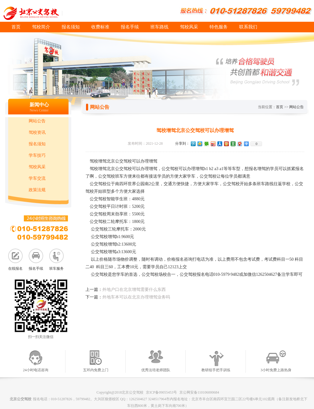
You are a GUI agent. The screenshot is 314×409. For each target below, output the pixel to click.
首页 (16, 26)
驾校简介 (41, 26)
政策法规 (37, 190)
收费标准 (100, 26)
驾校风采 (189, 26)
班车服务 (56, 268)
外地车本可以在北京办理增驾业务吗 (136, 297)
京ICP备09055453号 (161, 392)
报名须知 (71, 26)
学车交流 (37, 178)
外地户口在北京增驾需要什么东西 (134, 289)
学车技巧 (37, 155)
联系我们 (248, 26)
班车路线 (159, 26)
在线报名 (15, 268)
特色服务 (219, 26)
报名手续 (130, 26)
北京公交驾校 (20, 399)
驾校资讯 (37, 132)
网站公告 (37, 121)
